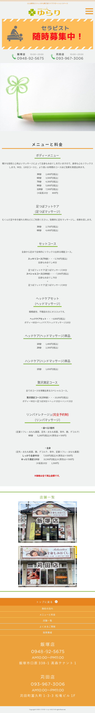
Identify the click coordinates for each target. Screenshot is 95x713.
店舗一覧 (47, 620)
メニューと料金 (47, 614)
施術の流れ (47, 608)
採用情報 (47, 632)
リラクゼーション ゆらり (47, 11)
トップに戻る (44, 602)
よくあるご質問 (47, 626)
